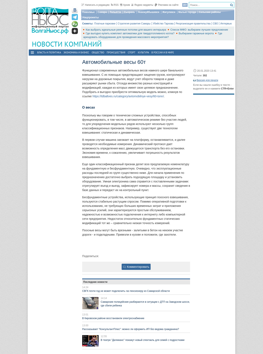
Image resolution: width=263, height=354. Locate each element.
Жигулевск (168, 12)
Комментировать (136, 266)
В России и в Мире (162, 52)
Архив (125, 4)
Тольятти (115, 12)
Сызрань (129, 12)
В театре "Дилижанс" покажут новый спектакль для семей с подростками (143, 340)
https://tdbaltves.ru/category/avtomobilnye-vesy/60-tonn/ (128, 96)
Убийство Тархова (163, 23)
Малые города (187, 12)
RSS (115, 4)
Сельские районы (210, 12)
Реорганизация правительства (193, 23)
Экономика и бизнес (76, 52)
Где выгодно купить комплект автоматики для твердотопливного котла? (130, 33)
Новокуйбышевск (148, 12)
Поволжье (88, 12)
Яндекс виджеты (142, 4)
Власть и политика (49, 52)
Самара (102, 12)
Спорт (131, 52)
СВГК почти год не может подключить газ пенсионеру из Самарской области (126, 291)
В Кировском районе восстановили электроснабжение (113, 318)
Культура (143, 52)
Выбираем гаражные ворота (197, 33)
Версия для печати (207, 80)
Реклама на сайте (167, 4)
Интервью (226, 23)
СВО (215, 23)
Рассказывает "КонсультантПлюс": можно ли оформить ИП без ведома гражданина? (130, 329)
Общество (98, 52)
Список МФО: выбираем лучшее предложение (199, 29)
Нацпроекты (90, 17)
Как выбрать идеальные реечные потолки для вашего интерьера (126, 29)
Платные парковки (104, 23)
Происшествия (116, 52)
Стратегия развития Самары (134, 23)
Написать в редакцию (95, 4)
